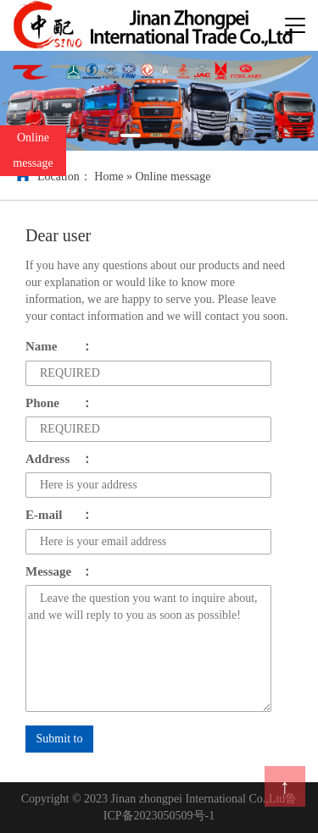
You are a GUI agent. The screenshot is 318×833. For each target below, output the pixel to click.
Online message (172, 176)
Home (108, 176)
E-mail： (59, 514)
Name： (59, 346)
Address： (59, 459)
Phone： (59, 403)
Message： (59, 571)
